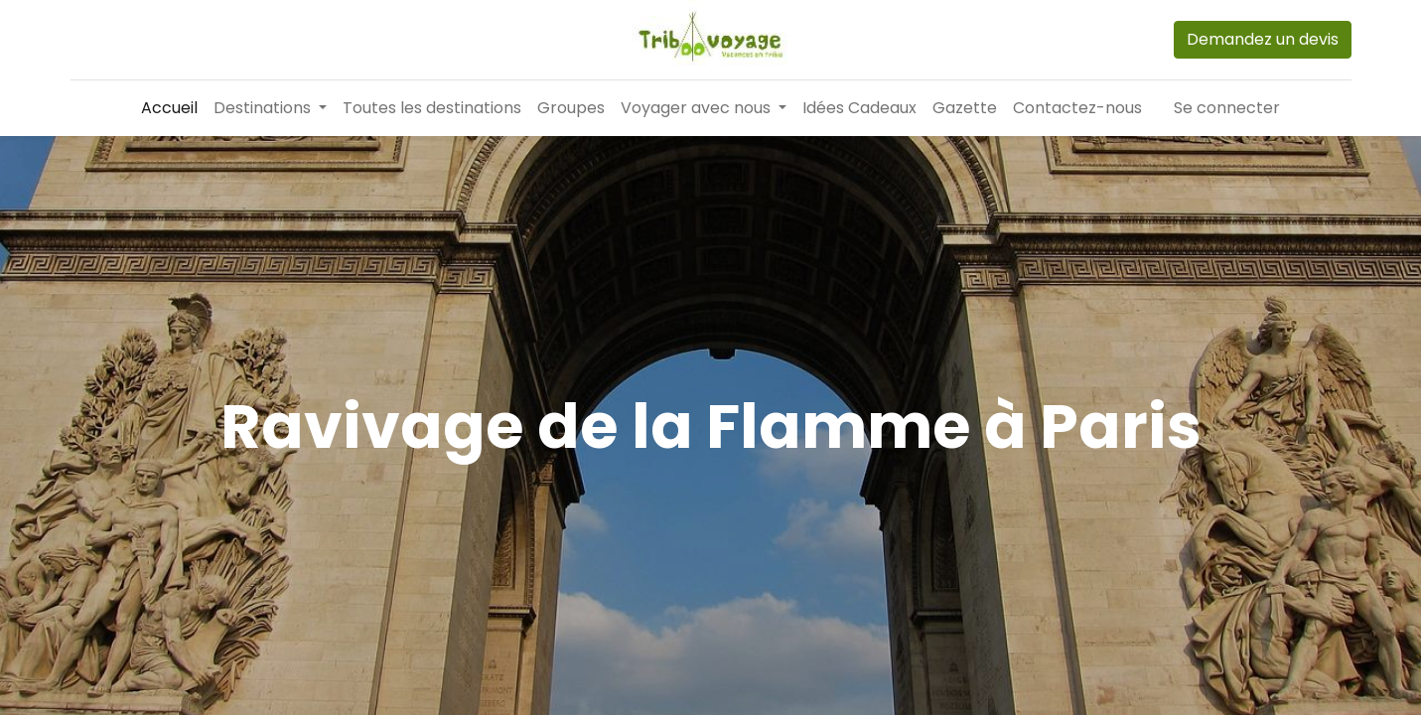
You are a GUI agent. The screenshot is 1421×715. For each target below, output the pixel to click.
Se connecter (1227, 107)
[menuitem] (169, 108)
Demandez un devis (1263, 39)
